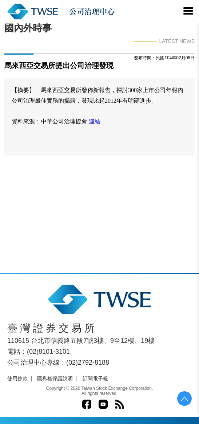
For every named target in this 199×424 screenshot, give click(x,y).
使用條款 (17, 378)
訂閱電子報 (95, 378)
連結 (94, 121)
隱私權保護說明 (55, 378)
